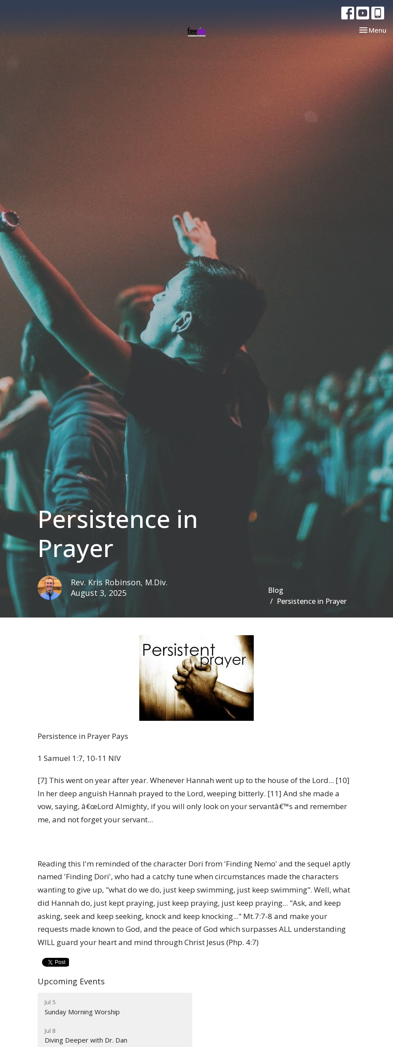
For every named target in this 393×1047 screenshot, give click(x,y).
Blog (275, 590)
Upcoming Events (71, 981)
